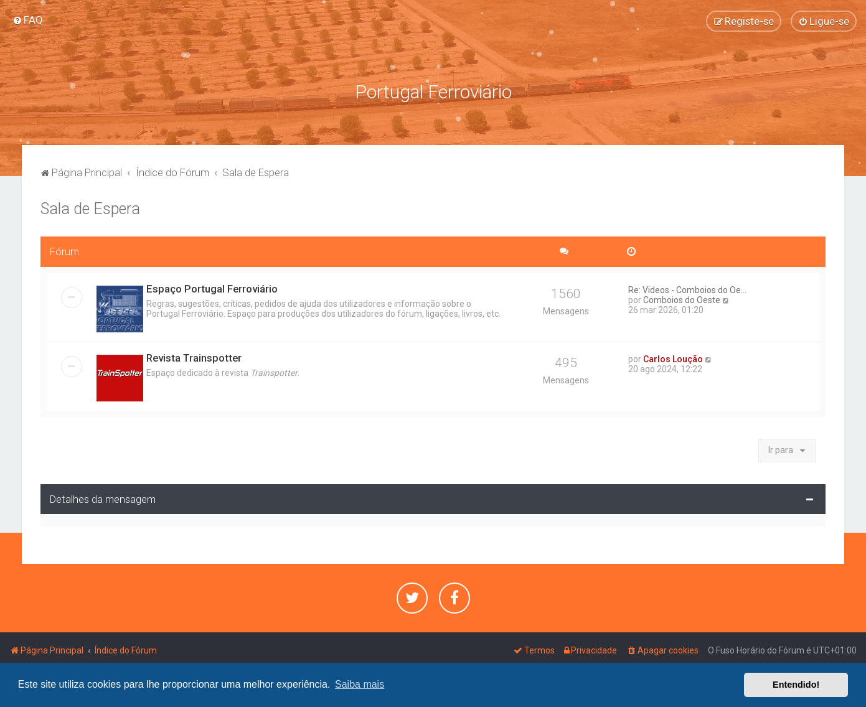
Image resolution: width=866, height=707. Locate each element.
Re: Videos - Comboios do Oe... (687, 288)
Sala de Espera (90, 206)
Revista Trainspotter (194, 355)
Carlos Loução (673, 357)
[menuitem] (27, 20)
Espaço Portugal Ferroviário (212, 286)
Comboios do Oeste (681, 297)
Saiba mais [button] (359, 684)
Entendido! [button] (796, 685)
